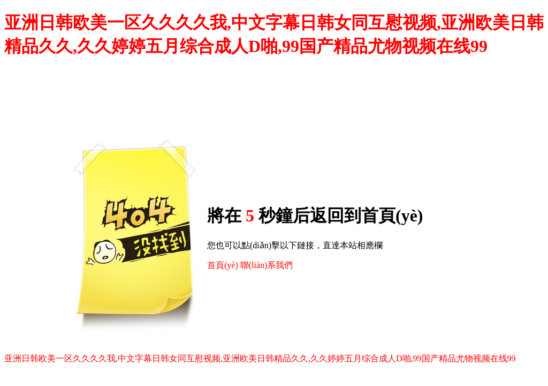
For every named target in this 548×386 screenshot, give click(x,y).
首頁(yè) (222, 265)
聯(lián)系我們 (266, 265)
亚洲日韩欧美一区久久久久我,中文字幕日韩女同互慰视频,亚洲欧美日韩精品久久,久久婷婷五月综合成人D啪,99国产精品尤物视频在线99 (260, 358)
